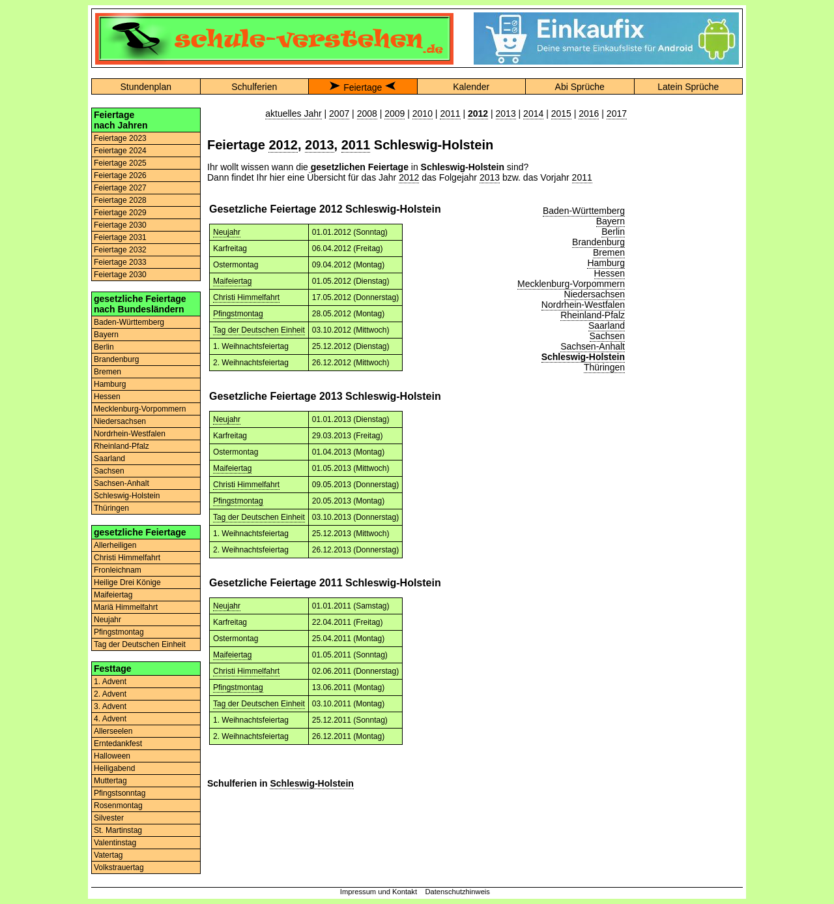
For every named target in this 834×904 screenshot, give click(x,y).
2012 (283, 145)
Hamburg (110, 384)
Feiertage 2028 (120, 200)
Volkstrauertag (119, 867)
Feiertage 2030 (120, 225)
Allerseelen (113, 731)
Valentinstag (115, 842)
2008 (367, 113)
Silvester (109, 817)
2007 (339, 113)
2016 (589, 113)
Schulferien (254, 87)
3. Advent (110, 706)
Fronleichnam (117, 570)
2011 (450, 113)
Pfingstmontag (119, 632)
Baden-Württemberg (129, 322)
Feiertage (362, 87)
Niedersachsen (120, 421)
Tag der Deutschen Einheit (140, 644)
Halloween (112, 756)
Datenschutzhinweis (457, 892)
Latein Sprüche (688, 87)
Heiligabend (114, 768)
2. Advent (110, 694)
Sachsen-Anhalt (121, 483)
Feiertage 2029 (120, 212)
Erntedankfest (118, 743)
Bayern (106, 334)
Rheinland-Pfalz (121, 446)
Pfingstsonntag (119, 793)
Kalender (471, 87)
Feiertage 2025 (120, 163)
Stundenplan (145, 87)
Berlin (104, 347)
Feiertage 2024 (120, 150)
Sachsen (109, 470)
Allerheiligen (115, 545)
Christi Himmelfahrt (127, 557)
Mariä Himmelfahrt (126, 607)
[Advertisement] (688, 303)
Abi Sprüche (580, 87)
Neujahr (107, 619)
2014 (533, 113)
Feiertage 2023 (120, 138)
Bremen (107, 371)
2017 (617, 113)
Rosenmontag (118, 805)
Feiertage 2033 (120, 262)
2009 (394, 113)
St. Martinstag (118, 830)
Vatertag (108, 855)
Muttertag (110, 780)
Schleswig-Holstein (127, 495)
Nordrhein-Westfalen (129, 433)
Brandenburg (116, 359)
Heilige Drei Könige (127, 582)
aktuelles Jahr (293, 113)
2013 (506, 113)
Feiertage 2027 (120, 187)
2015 (561, 113)
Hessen (107, 396)
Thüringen (111, 508)
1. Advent (110, 681)
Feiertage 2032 (120, 249)
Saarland (109, 458)
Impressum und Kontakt (378, 892)
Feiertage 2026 (120, 175)
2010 (422, 113)
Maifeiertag (113, 594)
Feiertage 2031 (120, 237)
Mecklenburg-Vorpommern (140, 409)
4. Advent (110, 718)
